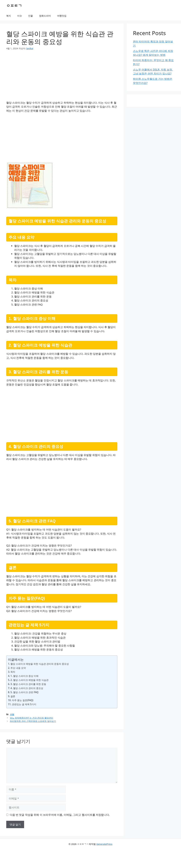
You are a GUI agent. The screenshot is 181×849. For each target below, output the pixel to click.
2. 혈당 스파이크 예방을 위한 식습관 (29, 680)
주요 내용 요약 (18, 667)
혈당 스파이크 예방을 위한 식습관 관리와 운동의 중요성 (39, 663)
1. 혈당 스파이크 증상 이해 (24, 675)
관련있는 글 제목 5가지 (24, 704)
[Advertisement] (61, 77)
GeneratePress (104, 844)
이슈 (19, 15)
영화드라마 (45, 15)
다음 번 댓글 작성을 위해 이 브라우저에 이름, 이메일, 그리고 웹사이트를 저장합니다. (60, 815)
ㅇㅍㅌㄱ (14, 5)
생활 (12, 714)
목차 (12, 671)
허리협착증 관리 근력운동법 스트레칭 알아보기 (33, 721)
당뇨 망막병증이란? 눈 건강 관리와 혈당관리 (31, 717)
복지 (8, 15)
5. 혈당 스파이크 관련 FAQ (24, 692)
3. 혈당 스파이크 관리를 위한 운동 (28, 684)
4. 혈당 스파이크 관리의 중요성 (26, 688)
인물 (30, 15)
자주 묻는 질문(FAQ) (22, 700)
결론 (12, 696)
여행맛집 (61, 15)
